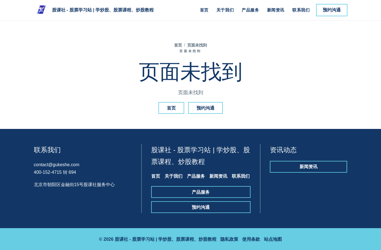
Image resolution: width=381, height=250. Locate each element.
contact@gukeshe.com (57, 164)
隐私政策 (229, 239)
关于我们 (225, 10)
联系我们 (301, 10)
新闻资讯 (275, 10)
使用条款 (251, 239)
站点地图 (273, 239)
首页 (204, 10)
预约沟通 (332, 10)
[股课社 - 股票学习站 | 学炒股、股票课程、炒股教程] (94, 10)
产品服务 (250, 10)
